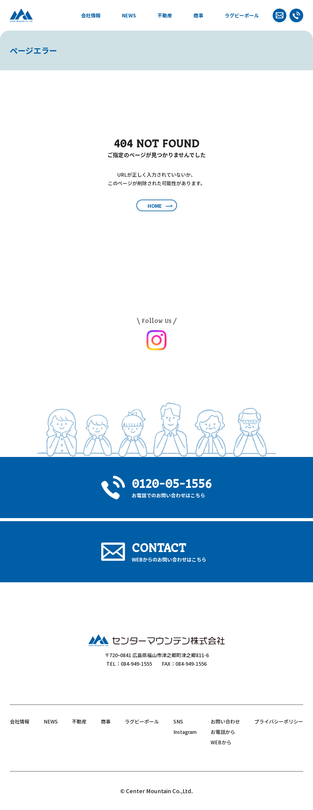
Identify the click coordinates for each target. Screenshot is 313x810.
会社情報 (91, 15)
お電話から (223, 731)
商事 (198, 15)
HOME (155, 205)
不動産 (164, 15)
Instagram (185, 731)
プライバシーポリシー (278, 721)
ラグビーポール (242, 15)
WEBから (221, 742)
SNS (178, 721)
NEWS (129, 15)
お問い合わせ (225, 721)
